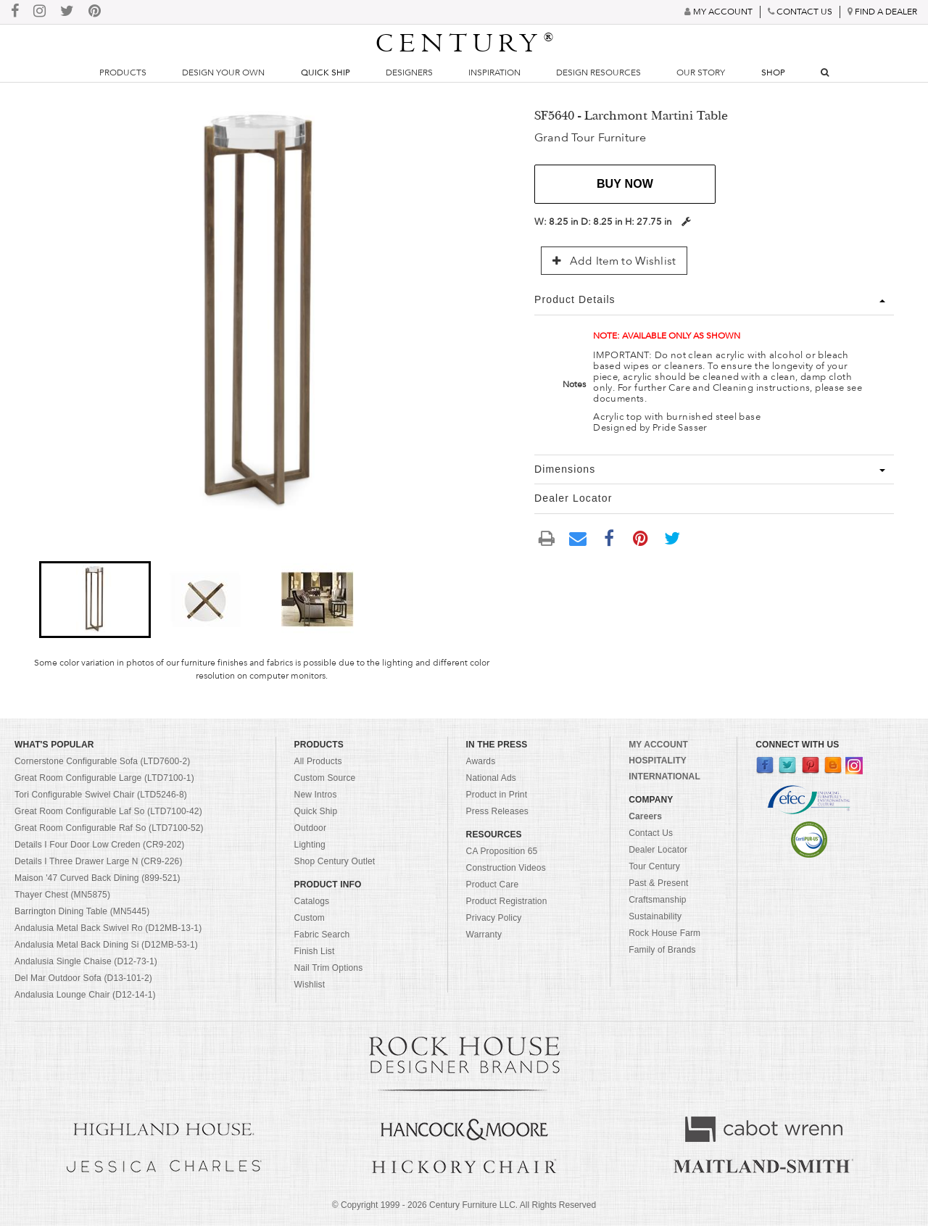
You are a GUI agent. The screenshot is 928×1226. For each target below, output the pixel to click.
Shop (773, 72)
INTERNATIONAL (664, 776)
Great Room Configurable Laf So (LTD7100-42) (108, 811)
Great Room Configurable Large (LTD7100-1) (104, 778)
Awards (481, 761)
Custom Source (325, 778)
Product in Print (497, 795)
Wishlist (310, 984)
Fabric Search (322, 934)
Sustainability (655, 916)
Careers (645, 816)
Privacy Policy (494, 918)
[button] (94, 599)
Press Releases (497, 811)
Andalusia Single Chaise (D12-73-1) (85, 961)
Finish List (314, 951)
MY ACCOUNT (658, 745)
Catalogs (312, 901)
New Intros (315, 795)
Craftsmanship (657, 900)
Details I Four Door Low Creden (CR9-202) (99, 845)
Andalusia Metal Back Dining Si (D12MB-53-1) (106, 945)
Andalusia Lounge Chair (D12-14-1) (85, 995)
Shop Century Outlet (335, 861)
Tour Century (654, 866)
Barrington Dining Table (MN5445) (81, 911)
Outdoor (310, 828)
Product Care (492, 884)
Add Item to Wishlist (614, 261)
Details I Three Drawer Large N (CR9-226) (98, 861)
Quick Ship (325, 72)
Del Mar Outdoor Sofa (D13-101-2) (83, 978)
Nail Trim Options (328, 968)
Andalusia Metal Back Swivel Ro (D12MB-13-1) (108, 928)
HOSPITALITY (658, 760)
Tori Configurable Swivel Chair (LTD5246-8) (100, 795)
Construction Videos (506, 868)
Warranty (484, 934)
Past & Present (658, 883)
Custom (309, 918)
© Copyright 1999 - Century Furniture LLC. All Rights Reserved (464, 1205)
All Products (318, 761)
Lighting (310, 845)
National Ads (491, 778)
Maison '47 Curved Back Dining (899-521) (97, 878)
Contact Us (651, 833)
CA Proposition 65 (502, 851)
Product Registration (506, 901)
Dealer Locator (658, 850)
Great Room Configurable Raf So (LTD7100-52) (109, 828)
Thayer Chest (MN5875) (62, 895)
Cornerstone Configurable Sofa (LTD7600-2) (102, 761)
